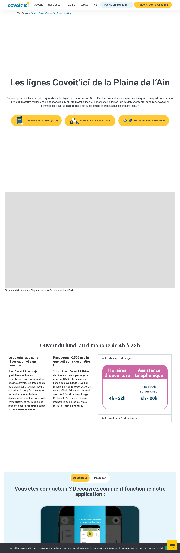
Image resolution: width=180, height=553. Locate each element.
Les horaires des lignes (119, 358)
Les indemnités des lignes (121, 418)
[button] (135, 358)
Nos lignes (23, 13)
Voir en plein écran (16, 290)
